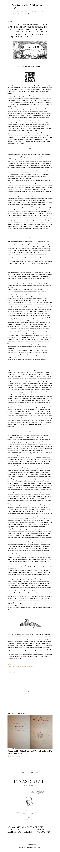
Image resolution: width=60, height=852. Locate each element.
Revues (30, 666)
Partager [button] (10, 664)
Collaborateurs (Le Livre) (19, 666)
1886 (12, 666)
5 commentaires (16, 756)
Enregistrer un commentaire (19, 834)
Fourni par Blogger (30, 845)
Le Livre (27, 666)
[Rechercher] (51, 4)
